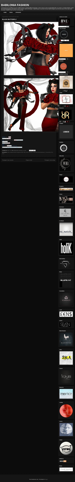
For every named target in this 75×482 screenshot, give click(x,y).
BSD (22, 152)
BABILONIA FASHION (15, 5)
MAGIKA (31, 152)
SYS (52, 152)
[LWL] (8, 152)
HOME (5, 12)
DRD (24, 152)
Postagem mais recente (7, 160)
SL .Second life (47, 152)
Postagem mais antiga (50, 160)
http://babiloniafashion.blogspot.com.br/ (14, 147)
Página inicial (29, 160)
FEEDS (11, 12)
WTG (3, 153)
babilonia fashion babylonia (15, 152)
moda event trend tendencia (38, 152)
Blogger (46, 479)
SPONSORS (18, 12)
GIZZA (27, 152)
